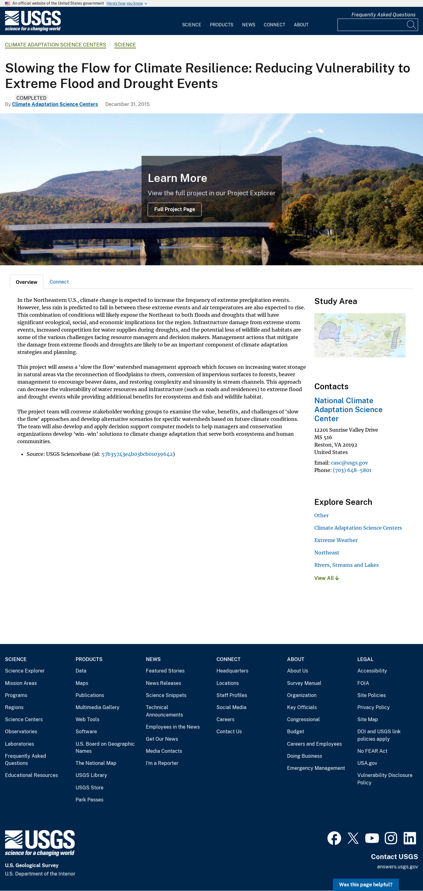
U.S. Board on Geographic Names (105, 747)
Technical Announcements (164, 711)
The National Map (96, 763)
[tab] (26, 282)
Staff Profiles (231, 695)
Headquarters (232, 671)
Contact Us (229, 731)
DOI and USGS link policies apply (379, 735)
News (248, 24)
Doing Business (304, 756)
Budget (295, 731)
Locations (227, 683)
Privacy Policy (373, 707)
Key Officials (302, 707)
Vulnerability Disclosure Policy (384, 779)
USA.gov (367, 763)
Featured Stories (165, 671)
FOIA (363, 683)
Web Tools (87, 719)
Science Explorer (25, 671)
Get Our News (162, 739)
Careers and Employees (314, 744)
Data (81, 671)
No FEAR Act (372, 751)
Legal (365, 659)
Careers (225, 719)
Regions (14, 707)
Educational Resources (31, 775)
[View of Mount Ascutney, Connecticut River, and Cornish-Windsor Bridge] (211, 189)
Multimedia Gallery (98, 707)
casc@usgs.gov (349, 463)
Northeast (326, 552)
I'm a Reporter (162, 763)
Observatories (21, 731)
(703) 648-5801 (352, 470)
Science (191, 24)
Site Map (367, 719)
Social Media (231, 707)
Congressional (303, 719)
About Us (297, 671)
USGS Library (91, 775)
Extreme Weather (336, 540)
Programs (16, 695)
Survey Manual (304, 683)
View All (326, 578)
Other (321, 515)
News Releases (163, 683)
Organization (301, 695)
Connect (274, 24)
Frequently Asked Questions (383, 15)
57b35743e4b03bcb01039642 (137, 454)
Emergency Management (316, 768)
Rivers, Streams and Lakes (346, 565)
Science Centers (24, 719)
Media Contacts (164, 751)
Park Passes (89, 800)
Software (86, 731)
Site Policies (371, 695)
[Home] (33, 30)
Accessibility (372, 671)
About (301, 24)
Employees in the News (173, 727)
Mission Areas (21, 683)
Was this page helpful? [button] (366, 885)
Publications (90, 695)
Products (221, 24)
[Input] (378, 25)
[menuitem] (192, 21)
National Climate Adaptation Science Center (348, 409)
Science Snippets (166, 695)
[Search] (412, 25)
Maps (82, 683)
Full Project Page (174, 209)
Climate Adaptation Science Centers (55, 45)
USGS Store (89, 788)
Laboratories (19, 744)
